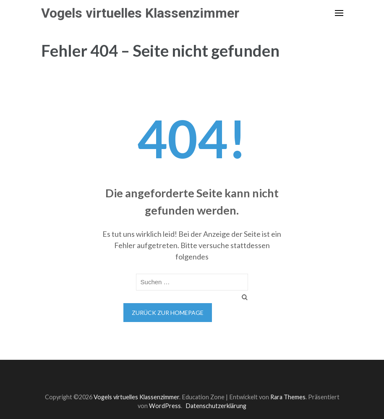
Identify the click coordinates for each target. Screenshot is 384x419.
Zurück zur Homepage (168, 312)
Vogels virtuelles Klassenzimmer (140, 13)
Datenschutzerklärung (215, 405)
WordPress (165, 405)
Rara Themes (288, 397)
